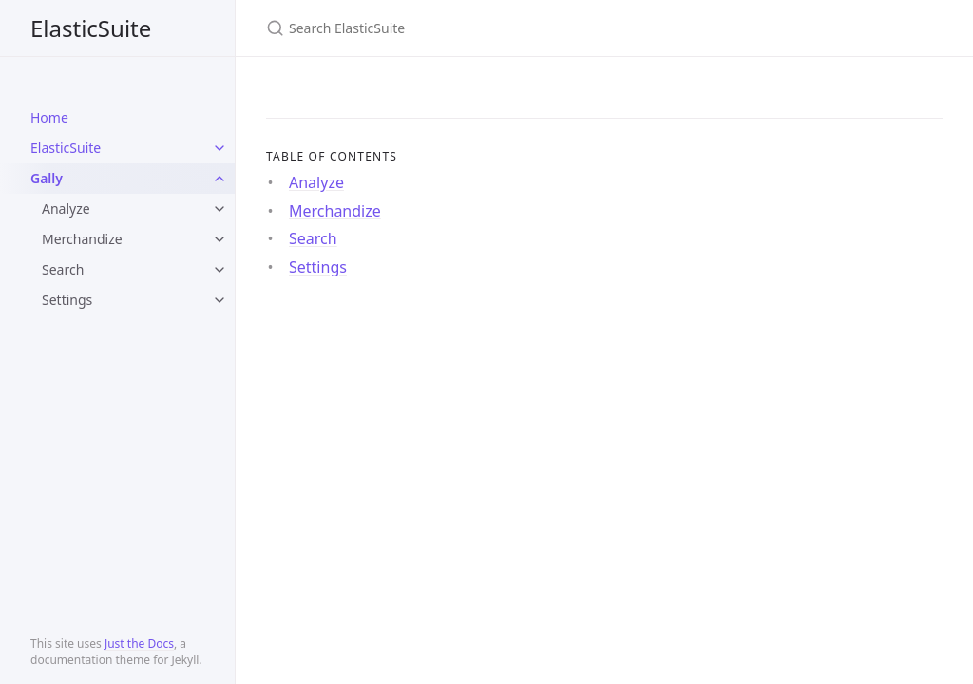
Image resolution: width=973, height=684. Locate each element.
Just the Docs (139, 644)
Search (63, 269)
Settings (67, 300)
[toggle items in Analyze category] (219, 209)
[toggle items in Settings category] (219, 300)
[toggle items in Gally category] (219, 178)
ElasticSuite (90, 28)
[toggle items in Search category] (219, 270)
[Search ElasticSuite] (490, 28)
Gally (46, 178)
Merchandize (82, 239)
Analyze (66, 209)
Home (49, 117)
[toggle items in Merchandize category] (219, 239)
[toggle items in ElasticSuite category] (219, 148)
